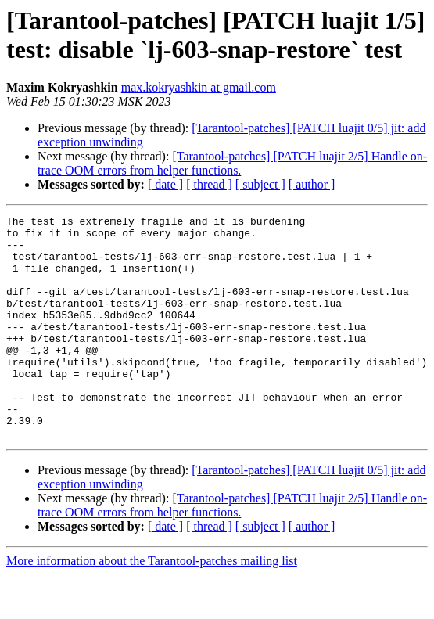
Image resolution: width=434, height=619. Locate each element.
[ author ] (312, 184)
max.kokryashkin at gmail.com (198, 87)
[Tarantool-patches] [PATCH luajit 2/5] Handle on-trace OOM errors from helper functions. (232, 163)
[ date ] (165, 184)
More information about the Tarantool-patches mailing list (151, 605)
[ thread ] (209, 184)
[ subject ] (260, 184)
